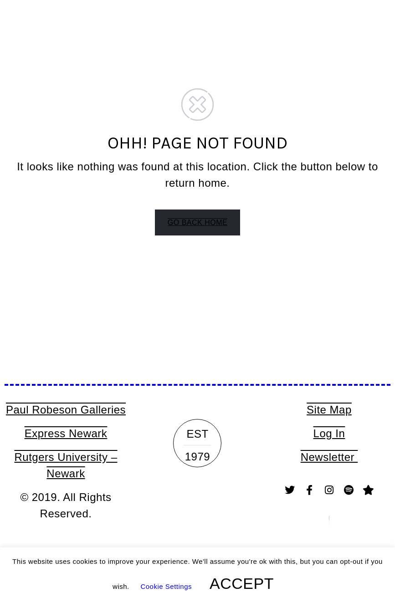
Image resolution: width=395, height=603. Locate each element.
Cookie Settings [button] (166, 586)
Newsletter (329, 457)
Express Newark (66, 433)
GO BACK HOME (197, 222)
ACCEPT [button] (242, 583)
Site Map (329, 410)
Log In (329, 433)
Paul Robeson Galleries (66, 410)
